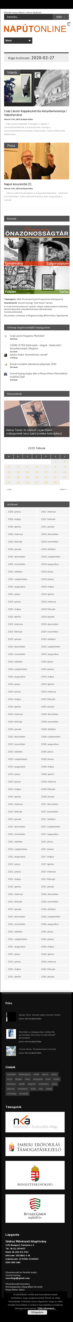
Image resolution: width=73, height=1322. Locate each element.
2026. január (14, 549)
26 (27, 482)
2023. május (14, 789)
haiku (27, 1079)
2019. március (48, 691)
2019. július (47, 661)
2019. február (48, 699)
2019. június (47, 669)
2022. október (15, 841)
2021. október (15, 931)
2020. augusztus (50, 564)
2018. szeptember (50, 736)
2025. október (15, 571)
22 (55, 477)
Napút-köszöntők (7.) (17, 184)
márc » (63, 489)
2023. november (16, 744)
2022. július (14, 864)
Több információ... (46, 1308)
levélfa (22, 1084)
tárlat (33, 1088)
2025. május (14, 609)
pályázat (11, 1088)
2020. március (48, 601)
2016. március (48, 961)
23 (64, 477)
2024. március (15, 714)
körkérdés (11, 1084)
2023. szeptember (17, 759)
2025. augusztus (17, 586)
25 (18, 482)
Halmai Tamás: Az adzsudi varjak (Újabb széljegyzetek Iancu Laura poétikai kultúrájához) (34, 431)
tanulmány (22, 1088)
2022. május (14, 879)
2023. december (16, 736)
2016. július (47, 931)
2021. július (14, 954)
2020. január (47, 616)
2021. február (48, 519)
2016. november (49, 901)
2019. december (49, 624)
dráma (54, 1074)
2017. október (48, 819)
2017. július (47, 841)
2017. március (48, 871)
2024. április (14, 706)
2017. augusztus (49, 834)
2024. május (14, 699)
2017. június (47, 849)
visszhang (11, 1093)
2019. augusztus (50, 654)
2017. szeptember (50, 826)
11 (18, 472)
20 (36, 477)
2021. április (14, 976)
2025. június (14, 601)
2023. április (14, 796)
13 (36, 472)
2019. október (48, 639)
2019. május (47, 676)
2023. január (14, 819)
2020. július (47, 571)
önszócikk (23, 1093)
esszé (9, 1079)
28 (46, 482)
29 (55, 482)
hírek (48, 1079)
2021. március (48, 511)
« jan (9, 489)
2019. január (47, 706)
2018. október (48, 729)
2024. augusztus (17, 676)
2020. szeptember (50, 556)
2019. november (49, 631)
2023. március (15, 804)
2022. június (14, 871)
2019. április (47, 684)
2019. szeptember (50, 646)
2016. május (47, 946)
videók (49, 1088)
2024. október (15, 661)
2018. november (49, 721)
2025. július (14, 594)
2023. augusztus (17, 766)
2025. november (16, 564)
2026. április (14, 526)
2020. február (48, 609)
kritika (56, 1079)
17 (8, 477)
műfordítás (43, 1084)
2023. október (15, 751)
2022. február (15, 901)
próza (54, 1084)
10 (8, 472)
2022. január (14, 909)
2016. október (48, 909)
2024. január (14, 729)
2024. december (16, 646)
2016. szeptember (50, 916)
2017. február (48, 879)
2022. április (14, 886)
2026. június (14, 511)
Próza (11, 145)
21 (46, 477)
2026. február (15, 541)
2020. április (47, 594)
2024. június (14, 691)
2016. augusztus (50, 924)
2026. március (15, 534)
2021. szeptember (17, 939)
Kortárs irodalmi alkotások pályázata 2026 (33, 364)
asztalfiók (11, 1074)
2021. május (14, 969)
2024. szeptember (17, 669)
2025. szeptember (17, 579)
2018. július (47, 751)
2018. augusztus (50, 744)
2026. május (14, 519)
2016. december (49, 894)
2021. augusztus (17, 946)
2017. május (47, 856)
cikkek (36, 1074)
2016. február (48, 969)
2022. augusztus (17, 856)
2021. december (16, 916)
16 (64, 472)
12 (27, 472)
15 (55, 472)
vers (41, 1088)
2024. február (15, 721)
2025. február (15, 631)
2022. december (16, 826)
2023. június (14, 781)
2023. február (15, 811)
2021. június (14, 961)
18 (18, 477)
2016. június (47, 939)
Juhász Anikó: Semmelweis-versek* (29, 354)
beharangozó (24, 1074)
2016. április (47, 954)
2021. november (16, 924)
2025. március (15, 624)
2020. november (49, 541)
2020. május (47, 586)
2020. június (47, 579)
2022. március (15, 894)
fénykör (18, 1079)
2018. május (47, 766)
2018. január (47, 796)
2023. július (14, 774)
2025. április (14, 616)
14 (46, 472)
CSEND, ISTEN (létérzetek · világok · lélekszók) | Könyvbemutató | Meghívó (36, 347)
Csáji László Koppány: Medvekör (27, 335)
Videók (12, 72)
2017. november (49, 811)
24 (8, 482)
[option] (36, 419)
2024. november (16, 654)
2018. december (49, 714)
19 (27, 477)
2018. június (47, 759)
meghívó (31, 1084)
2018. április (47, 774)
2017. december (49, 804)
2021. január (47, 526)
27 (36, 482)
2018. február (48, 789)
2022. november (16, 834)
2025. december (16, 556)
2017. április (47, 864)
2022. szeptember (17, 849)
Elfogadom (37, 1312)
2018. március (48, 781)
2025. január (14, 639)
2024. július (14, 684)
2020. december (49, 534)
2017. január (47, 886)
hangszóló (37, 1079)
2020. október (48, 549)
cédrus (45, 1074)
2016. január (47, 976)
